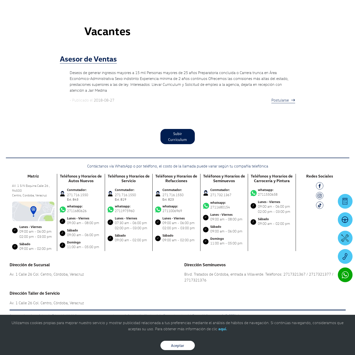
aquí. (222, 328)
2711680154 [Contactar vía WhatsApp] (224, 205)
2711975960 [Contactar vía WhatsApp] (128, 208)
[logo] (219, 17)
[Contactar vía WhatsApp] (345, 274)
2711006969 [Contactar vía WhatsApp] (176, 208)
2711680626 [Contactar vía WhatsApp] (81, 208)
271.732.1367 (220, 195)
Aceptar (177, 345)
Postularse (283, 100)
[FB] (319, 187)
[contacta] (33, 211)
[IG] (319, 196)
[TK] (319, 206)
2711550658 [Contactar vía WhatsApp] (271, 192)
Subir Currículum (177, 136)
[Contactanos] (272, 7)
